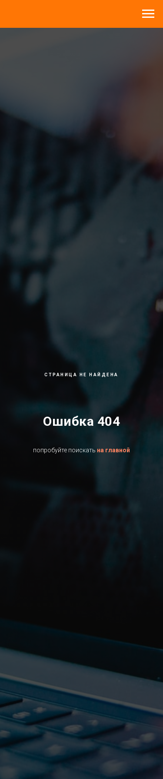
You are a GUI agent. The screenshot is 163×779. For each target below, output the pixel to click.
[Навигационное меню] (148, 14)
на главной (113, 450)
